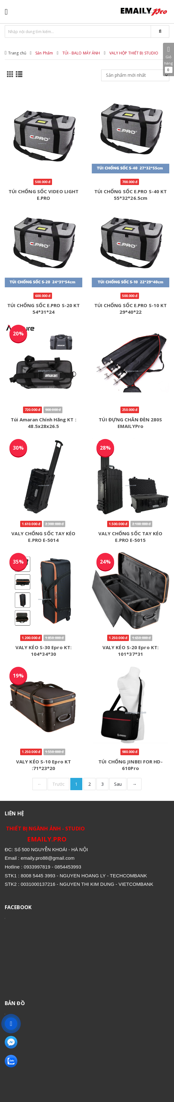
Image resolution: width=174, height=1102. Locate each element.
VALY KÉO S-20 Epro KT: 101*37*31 (130, 650)
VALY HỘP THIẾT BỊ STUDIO (133, 53)
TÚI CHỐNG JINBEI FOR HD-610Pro (130, 764)
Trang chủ (17, 53)
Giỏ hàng (168, 59)
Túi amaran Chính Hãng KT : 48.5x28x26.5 (43, 422)
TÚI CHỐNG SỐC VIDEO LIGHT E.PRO (44, 194)
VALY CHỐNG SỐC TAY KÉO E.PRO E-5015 (130, 536)
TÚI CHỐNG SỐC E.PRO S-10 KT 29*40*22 (130, 308)
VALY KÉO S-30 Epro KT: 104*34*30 (43, 650)
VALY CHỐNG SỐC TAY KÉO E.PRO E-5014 (43, 536)
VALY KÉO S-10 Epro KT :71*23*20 (43, 764)
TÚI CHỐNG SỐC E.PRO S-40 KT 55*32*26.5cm (130, 194)
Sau (118, 784)
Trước (58, 784)
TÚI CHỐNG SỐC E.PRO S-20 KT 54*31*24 (43, 308)
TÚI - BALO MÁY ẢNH (81, 53)
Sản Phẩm (44, 53)
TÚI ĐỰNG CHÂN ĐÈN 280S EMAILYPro (130, 422)
